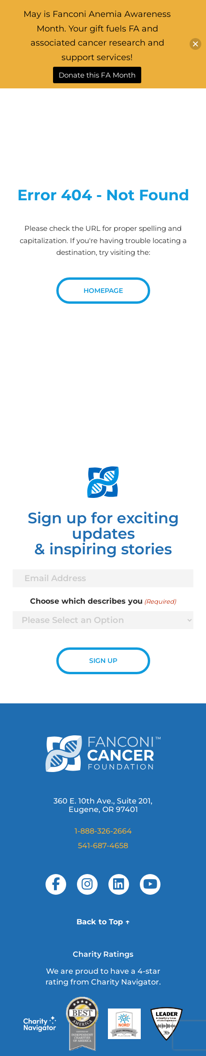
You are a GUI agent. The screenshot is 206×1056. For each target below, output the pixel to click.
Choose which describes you (103, 601)
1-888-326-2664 (103, 831)
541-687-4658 (103, 845)
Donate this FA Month (97, 75)
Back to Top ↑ (103, 921)
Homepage (103, 290)
